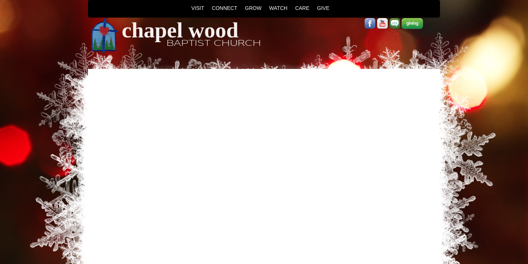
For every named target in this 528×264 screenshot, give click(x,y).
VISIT (197, 8)
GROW (253, 8)
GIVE (323, 8)
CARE (302, 8)
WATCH (278, 8)
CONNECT (224, 8)
